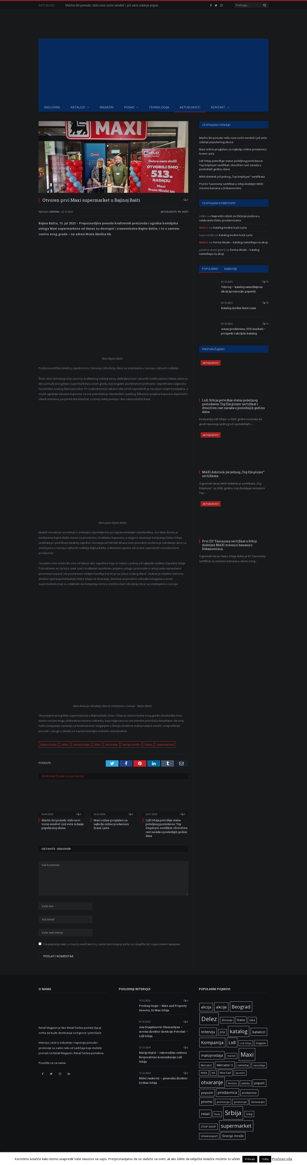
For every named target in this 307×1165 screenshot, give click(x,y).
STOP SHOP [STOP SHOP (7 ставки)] (208, 1127)
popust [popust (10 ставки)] (259, 1083)
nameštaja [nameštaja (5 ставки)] (259, 1065)
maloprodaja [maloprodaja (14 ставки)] (212, 1055)
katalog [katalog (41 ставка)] (239, 1031)
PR (179, 211)
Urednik (54, 211)
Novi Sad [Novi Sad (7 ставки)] (225, 1073)
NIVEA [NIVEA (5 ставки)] (204, 1072)
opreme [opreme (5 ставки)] (240, 1072)
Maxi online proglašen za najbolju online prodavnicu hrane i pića (111, 824)
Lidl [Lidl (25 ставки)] (232, 1042)
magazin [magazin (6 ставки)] (261, 1043)
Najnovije (230, 269)
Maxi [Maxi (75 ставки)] (246, 1054)
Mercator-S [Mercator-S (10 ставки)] (225, 1065)
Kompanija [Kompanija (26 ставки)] (212, 1042)
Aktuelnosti (190, 107)
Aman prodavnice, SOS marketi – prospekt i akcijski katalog (243, 331)
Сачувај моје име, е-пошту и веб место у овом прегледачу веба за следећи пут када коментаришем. (111, 944)
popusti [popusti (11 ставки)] (207, 1092)
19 (265, 281)
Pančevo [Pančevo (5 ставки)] (232, 1083)
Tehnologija (159, 107)
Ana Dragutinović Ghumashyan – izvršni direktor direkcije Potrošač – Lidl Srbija (163, 1031)
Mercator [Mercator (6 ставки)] (206, 1065)
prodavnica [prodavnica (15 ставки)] (227, 1092)
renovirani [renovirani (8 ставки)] (258, 1102)
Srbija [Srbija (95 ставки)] (233, 1112)
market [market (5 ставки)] (231, 1055)
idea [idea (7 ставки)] (252, 1020)
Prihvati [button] (250, 1159)
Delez (65, 744)
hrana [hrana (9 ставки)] (241, 1020)
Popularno (210, 269)
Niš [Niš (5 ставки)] (213, 1072)
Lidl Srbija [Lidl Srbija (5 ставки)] (245, 1043)
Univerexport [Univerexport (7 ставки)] (209, 1136)
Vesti (185, 211)
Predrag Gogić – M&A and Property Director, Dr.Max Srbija (163, 1008)
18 (265, 302)
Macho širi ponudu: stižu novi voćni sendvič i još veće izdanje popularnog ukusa (114, 5)
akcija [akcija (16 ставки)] (206, 1007)
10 (265, 323)
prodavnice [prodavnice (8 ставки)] (249, 1093)
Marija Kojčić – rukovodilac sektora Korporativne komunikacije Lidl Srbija (163, 1057)
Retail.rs (204, 227)
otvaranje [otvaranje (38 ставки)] (212, 1082)
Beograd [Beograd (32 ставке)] (241, 1006)
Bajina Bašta (48, 744)
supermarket (164, 744)
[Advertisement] (153, 70)
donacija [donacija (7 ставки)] (227, 1020)
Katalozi (78, 107)
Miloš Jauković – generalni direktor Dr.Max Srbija (163, 1080)
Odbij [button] (265, 1159)
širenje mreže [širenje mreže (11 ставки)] (233, 1136)
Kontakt (218, 107)
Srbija (148, 744)
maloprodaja (81, 744)
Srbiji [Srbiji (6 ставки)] (249, 1114)
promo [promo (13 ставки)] (206, 1101)
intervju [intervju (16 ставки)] (208, 1031)
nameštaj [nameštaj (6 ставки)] (243, 1065)
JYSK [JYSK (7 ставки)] (222, 1032)
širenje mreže (131, 744)
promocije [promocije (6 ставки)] (240, 1102)
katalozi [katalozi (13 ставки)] (258, 1031)
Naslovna (52, 107)
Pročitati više (282, 1159)
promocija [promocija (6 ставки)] (223, 1102)
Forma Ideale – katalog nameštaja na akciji (240, 242)
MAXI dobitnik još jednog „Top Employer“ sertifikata (232, 176)
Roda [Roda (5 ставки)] (217, 1114)
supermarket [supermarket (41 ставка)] (236, 1125)
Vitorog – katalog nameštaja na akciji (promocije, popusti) (241, 289)
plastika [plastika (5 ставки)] (246, 1083)
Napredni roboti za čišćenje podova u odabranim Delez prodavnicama (229, 218)
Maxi (97, 744)
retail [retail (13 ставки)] (205, 1113)
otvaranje (111, 744)
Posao (129, 107)
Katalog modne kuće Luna (230, 227)
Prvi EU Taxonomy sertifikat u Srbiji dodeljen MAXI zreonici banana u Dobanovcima (231, 186)
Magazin (106, 107)
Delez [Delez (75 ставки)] (209, 1019)
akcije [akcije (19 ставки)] (221, 1007)
